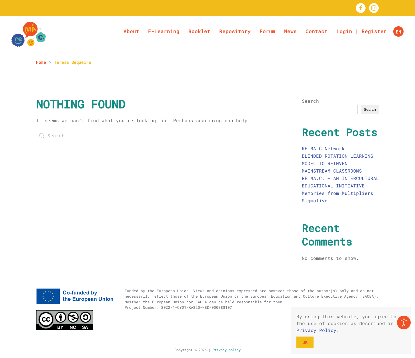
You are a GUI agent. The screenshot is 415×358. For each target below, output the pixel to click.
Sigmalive (315, 200)
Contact (317, 31)
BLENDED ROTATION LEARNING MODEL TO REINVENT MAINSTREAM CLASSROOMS (337, 163)
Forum (267, 31)
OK (305, 342)
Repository (235, 31)
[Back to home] (28, 34)
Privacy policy (226, 349)
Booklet (199, 31)
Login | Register (361, 31)
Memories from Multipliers (337, 193)
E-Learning (163, 31)
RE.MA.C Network (323, 148)
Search (310, 101)
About (131, 31)
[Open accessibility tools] (404, 322)
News (290, 31)
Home (41, 62)
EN (398, 32)
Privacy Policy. (317, 330)
